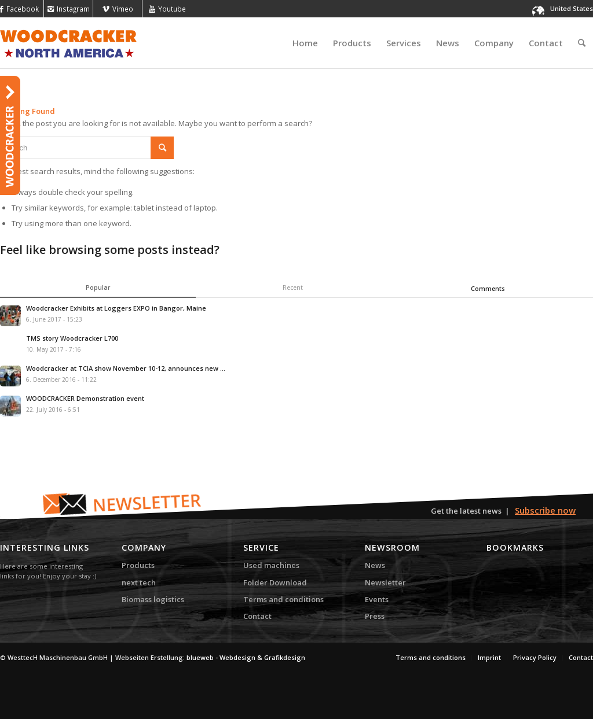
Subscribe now (545, 510)
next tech (139, 582)
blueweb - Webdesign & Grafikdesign (245, 657)
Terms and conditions (283, 599)
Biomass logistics (153, 599)
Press (375, 616)
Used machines (271, 565)
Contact (257, 616)
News (375, 565)
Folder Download (275, 582)
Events (377, 599)
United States (571, 8)
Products (138, 565)
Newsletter (385, 582)
